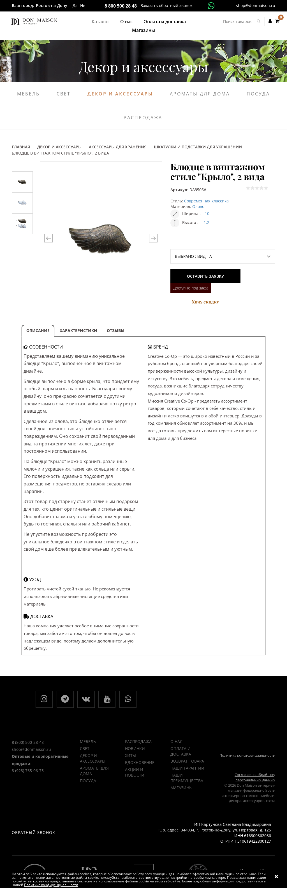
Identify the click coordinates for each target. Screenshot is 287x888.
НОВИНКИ (135, 748)
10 (207, 213)
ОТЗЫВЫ (115, 330)
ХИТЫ (130, 755)
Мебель (28, 94)
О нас (126, 21)
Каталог (100, 21)
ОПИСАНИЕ (38, 330)
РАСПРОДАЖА (138, 741)
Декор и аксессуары (120, 94)
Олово (198, 206)
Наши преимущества (186, 778)
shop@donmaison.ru (255, 5)
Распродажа (143, 117)
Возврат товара (187, 761)
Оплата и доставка (165, 21)
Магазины (143, 30)
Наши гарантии (187, 768)
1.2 (206, 222)
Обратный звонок (33, 832)
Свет (64, 94)
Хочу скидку (205, 302)
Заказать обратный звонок (167, 5)
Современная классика (206, 201)
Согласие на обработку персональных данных (255, 777)
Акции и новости (134, 772)
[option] (22, 181)
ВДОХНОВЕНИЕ (139, 762)
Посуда (258, 94)
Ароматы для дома (200, 94)
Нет (83, 5)
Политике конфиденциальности (51, 884)
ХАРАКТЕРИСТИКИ (78, 330)
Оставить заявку (205, 276)
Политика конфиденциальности (247, 755)
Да (75, 5)
